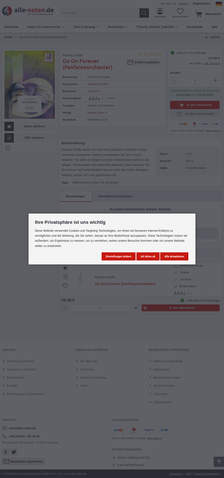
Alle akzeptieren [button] (174, 256)
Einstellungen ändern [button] (118, 256)
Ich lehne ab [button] (148, 256)
